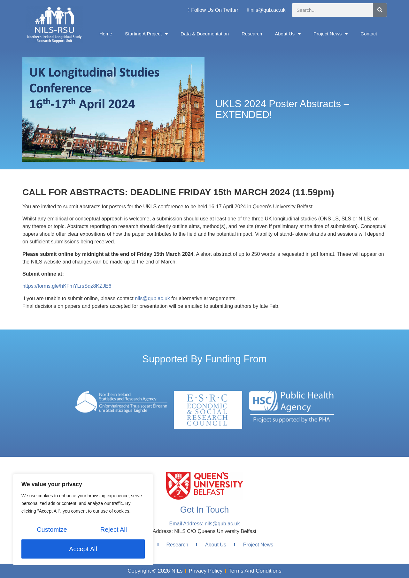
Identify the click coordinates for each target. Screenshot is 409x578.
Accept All (83, 548)
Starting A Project (146, 34)
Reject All (113, 529)
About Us (288, 34)
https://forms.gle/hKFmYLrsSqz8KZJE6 (66, 286)
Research (252, 33)
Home (105, 33)
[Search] (380, 10)
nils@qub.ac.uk (152, 298)
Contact (368, 33)
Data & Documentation (205, 33)
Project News (330, 34)
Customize (52, 529)
